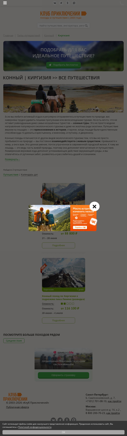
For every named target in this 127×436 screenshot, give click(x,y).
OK (63, 432)
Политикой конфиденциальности (34, 427)
